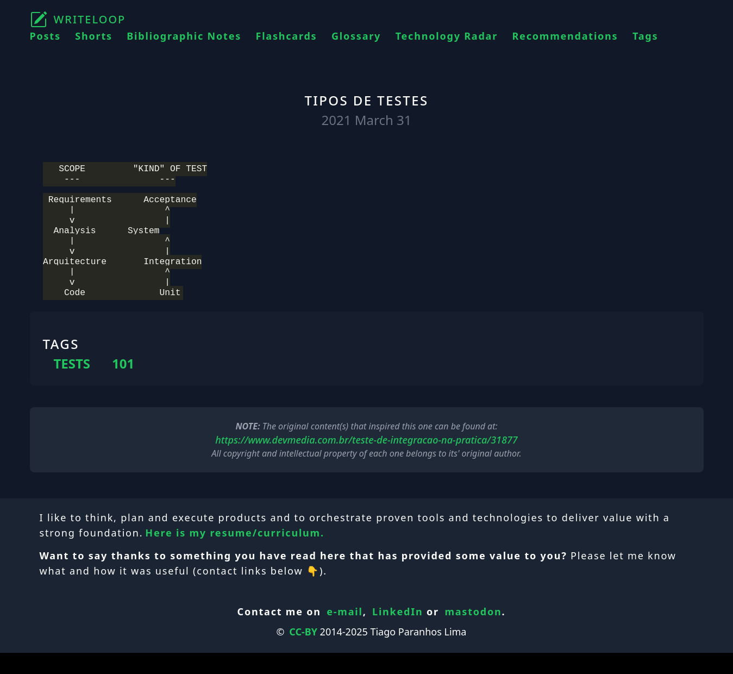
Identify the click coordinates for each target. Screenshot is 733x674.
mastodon (473, 632)
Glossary (356, 35)
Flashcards (286, 35)
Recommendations (565, 35)
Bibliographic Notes (184, 35)
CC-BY (303, 652)
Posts (45, 35)
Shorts (93, 35)
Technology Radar (447, 35)
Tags (645, 35)
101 (123, 385)
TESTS (72, 385)
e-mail (344, 632)
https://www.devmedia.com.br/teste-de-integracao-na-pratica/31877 (366, 460)
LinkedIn (397, 632)
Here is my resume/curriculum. (234, 553)
